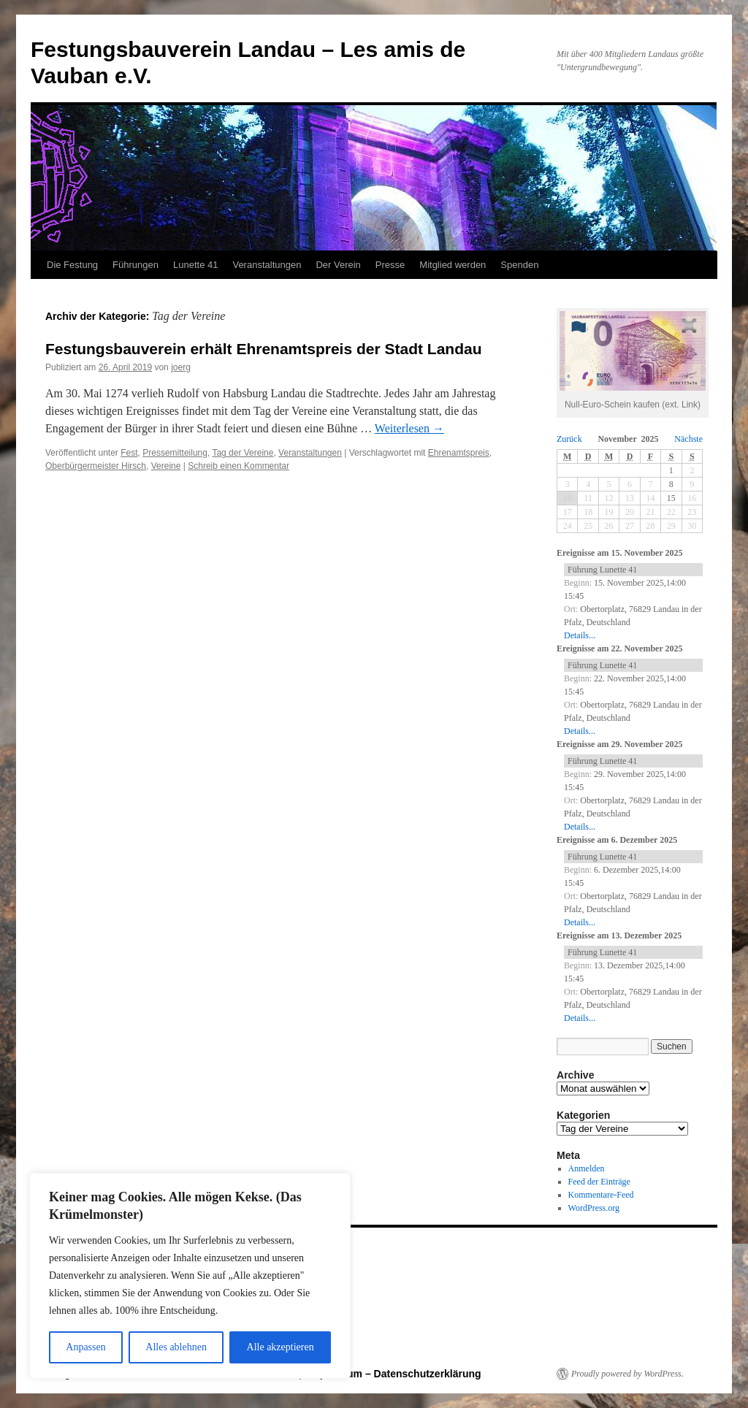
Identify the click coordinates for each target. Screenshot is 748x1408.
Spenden (519, 264)
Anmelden (586, 1168)
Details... (579, 635)
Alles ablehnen (176, 1347)
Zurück (569, 439)
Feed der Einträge (599, 1181)
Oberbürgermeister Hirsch (95, 466)
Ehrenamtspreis (458, 453)
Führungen (135, 264)
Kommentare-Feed (601, 1195)
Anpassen (85, 1347)
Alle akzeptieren (280, 1347)
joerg (181, 367)
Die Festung (72, 264)
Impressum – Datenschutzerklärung (394, 1374)
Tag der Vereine (242, 453)
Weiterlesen (409, 428)
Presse (390, 264)
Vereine (166, 466)
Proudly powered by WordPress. (627, 1374)
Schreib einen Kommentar (238, 466)
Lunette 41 (195, 264)
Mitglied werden (452, 264)
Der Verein (338, 264)
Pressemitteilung (174, 453)
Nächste (688, 439)
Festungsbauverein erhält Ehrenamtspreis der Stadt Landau (263, 348)
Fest (129, 453)
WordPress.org (593, 1208)
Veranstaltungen (266, 264)
